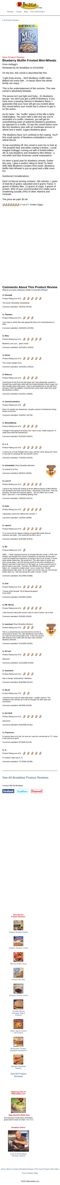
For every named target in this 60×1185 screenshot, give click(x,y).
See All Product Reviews (18, 1075)
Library (18, 12)
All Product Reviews (11, 20)
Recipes (10, 12)
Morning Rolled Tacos (18, 964)
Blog (26, 12)
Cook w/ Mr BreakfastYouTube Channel (18, 1155)
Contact (16, 1169)
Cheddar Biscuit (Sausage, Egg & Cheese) (18, 1013)
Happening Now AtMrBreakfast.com (18, 1093)
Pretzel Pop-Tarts (18, 980)
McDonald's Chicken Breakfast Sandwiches (18, 1049)
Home (3, 1169)
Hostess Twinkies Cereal (18, 948)
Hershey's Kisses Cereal (18, 995)
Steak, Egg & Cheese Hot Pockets (18, 1032)
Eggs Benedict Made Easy (19, 1115)
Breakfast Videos (18, 1127)
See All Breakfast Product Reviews (25, 777)
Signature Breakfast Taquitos (18, 1067)
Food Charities (27, 1173)
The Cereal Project (37, 12)
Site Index (54, 1169)
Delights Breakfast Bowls (18, 932)
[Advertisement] (30, 245)
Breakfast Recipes (27, 1169)
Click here (29, 1120)
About (9, 1169)
